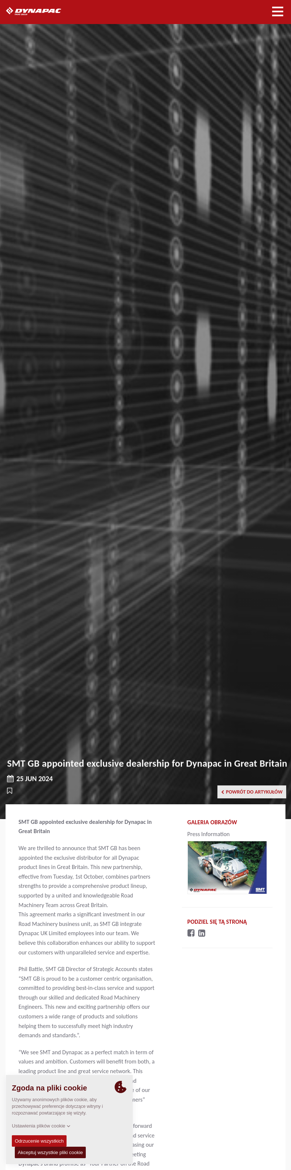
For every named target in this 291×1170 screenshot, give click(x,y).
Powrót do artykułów (251, 792)
